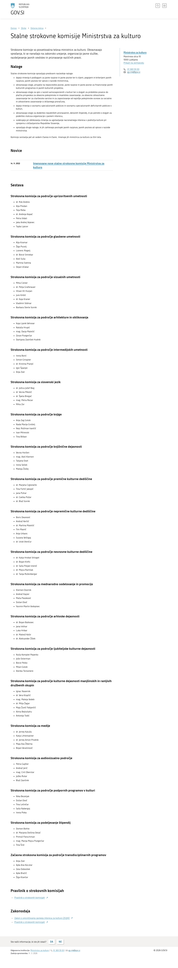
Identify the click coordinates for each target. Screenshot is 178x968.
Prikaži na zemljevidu (134, 62)
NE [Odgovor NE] (60, 941)
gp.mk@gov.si (133, 72)
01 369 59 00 (133, 69)
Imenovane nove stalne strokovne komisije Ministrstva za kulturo (68, 165)
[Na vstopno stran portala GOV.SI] (27, 9)
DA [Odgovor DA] (51, 941)
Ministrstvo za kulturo (135, 52)
